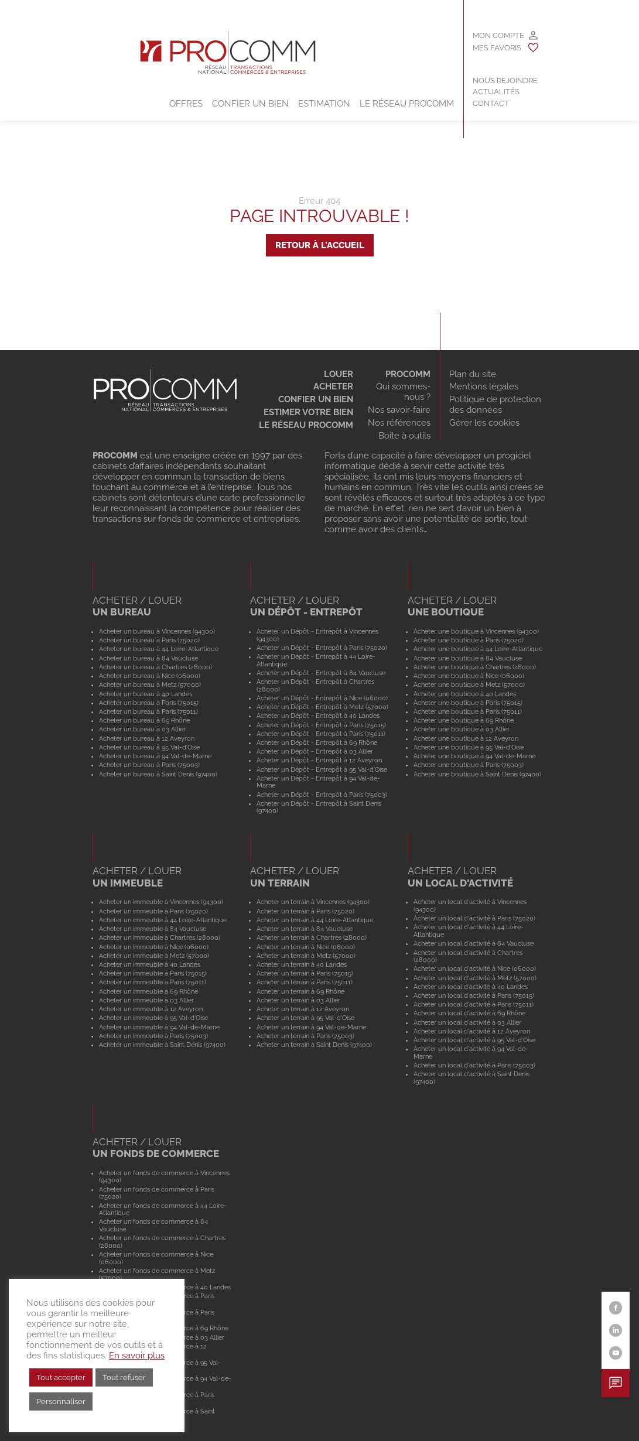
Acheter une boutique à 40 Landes (465, 693)
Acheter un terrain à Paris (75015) (305, 973)
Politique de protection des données (495, 404)
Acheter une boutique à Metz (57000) (469, 684)
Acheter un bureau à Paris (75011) (148, 711)
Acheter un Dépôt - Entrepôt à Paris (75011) (321, 733)
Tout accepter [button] (61, 1377)
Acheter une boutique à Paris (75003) (469, 764)
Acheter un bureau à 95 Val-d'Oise (149, 747)
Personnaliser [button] (61, 1401)
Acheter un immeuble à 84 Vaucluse (152, 928)
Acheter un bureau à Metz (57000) (150, 684)
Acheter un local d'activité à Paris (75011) (474, 1004)
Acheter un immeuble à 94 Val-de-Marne (159, 1027)
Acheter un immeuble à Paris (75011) (152, 981)
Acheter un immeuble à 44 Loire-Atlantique (163, 919)
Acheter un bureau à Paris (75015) (149, 702)
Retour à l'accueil (319, 245)
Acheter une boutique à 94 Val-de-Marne (474, 755)
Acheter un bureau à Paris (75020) (149, 640)
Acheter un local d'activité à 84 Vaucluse (474, 943)
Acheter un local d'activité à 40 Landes (471, 986)
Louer (338, 374)
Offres (186, 103)
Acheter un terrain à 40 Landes (302, 964)
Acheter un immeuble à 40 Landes (149, 964)
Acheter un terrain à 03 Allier (298, 1000)
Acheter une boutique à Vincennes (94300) (476, 631)
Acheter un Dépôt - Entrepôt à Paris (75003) (322, 794)
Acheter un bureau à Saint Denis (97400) (158, 774)
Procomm (407, 374)
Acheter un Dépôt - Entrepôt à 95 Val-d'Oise (322, 769)
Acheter (333, 386)
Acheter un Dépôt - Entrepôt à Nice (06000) (322, 697)
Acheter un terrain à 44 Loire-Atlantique (315, 919)
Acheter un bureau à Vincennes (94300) (157, 631)
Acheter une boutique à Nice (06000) (469, 675)
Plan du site (472, 374)
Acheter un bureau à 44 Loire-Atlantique (158, 648)
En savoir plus (137, 1355)
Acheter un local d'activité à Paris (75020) (474, 918)
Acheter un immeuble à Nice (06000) (154, 946)
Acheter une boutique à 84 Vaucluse (468, 658)
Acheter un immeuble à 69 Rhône (148, 991)
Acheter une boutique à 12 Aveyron (466, 738)
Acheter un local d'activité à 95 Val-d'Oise (474, 1039)
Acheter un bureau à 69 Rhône (144, 720)
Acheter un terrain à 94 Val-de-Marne (311, 1027)
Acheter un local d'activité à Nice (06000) (475, 968)
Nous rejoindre (505, 80)
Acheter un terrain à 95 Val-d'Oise (305, 1017)
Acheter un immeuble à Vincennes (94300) (161, 901)
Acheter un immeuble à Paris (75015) (153, 973)
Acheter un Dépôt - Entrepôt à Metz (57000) (322, 706)
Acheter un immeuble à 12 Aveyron (151, 1008)
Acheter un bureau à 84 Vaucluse (148, 658)
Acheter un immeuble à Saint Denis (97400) (162, 1044)
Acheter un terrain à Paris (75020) (305, 911)
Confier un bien (250, 103)
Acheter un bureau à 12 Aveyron (146, 738)
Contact (491, 103)
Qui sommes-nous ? (403, 391)
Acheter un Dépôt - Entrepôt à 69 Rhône (317, 742)
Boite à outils (404, 435)
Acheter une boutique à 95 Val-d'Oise (469, 747)
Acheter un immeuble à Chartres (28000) (159, 937)
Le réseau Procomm (306, 425)
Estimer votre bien (308, 412)
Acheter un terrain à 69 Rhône (300, 991)
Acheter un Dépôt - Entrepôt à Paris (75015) (321, 724)
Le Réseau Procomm (407, 103)
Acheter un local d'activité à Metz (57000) (475, 977)
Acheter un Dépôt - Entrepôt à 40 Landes (318, 715)
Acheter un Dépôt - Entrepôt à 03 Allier (315, 751)
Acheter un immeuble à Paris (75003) (153, 1035)
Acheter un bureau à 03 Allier (142, 729)
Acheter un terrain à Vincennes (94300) (313, 901)
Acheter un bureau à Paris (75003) (149, 764)
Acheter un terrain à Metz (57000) (306, 955)
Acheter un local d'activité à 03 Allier (467, 1022)
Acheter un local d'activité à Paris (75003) (474, 1065)
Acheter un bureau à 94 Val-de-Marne (155, 755)
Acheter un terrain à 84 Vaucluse (305, 928)
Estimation (324, 103)
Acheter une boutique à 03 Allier (462, 729)
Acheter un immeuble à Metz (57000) (154, 955)
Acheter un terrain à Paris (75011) (305, 981)
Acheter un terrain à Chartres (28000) (312, 937)
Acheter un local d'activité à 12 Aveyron (472, 1031)
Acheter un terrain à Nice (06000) (306, 946)
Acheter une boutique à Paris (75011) (468, 711)
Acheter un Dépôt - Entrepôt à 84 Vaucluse (321, 672)
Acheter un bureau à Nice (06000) (149, 675)
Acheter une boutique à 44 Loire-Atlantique (478, 648)
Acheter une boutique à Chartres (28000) (475, 666)
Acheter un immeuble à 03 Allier (146, 1000)
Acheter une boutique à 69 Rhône (464, 720)
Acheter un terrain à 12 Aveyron (303, 1008)
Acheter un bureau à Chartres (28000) (155, 666)
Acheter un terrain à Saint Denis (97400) (314, 1044)
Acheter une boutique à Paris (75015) (468, 702)
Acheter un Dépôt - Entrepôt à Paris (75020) (322, 647)
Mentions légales (483, 386)
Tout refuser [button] (124, 1377)
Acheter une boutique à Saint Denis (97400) (477, 774)
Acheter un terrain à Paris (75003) (305, 1035)
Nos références (399, 422)
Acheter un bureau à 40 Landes (145, 693)
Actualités (496, 91)
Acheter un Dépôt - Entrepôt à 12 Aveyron (319, 760)
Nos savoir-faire (399, 410)
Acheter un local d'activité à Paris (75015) (474, 995)
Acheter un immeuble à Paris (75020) (153, 911)
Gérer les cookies (484, 422)
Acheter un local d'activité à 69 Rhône (469, 1012)
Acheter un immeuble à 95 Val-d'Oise (153, 1017)
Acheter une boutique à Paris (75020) (469, 640)
